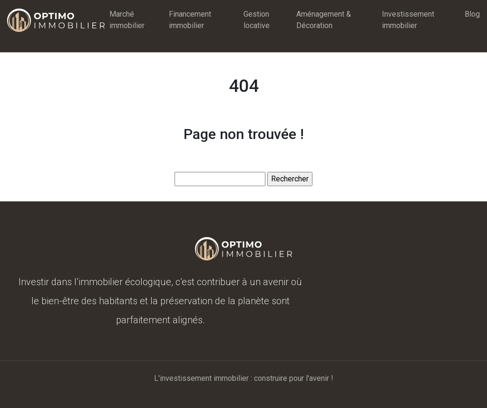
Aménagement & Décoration (323, 20)
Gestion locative (257, 20)
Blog (472, 14)
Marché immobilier (127, 20)
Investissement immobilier (408, 20)
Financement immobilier (190, 20)
